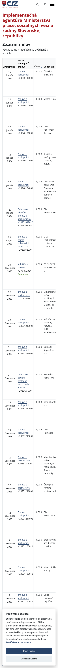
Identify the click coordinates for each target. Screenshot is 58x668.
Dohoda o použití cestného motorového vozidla (24, 381)
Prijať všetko (29, 651)
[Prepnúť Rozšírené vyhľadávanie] (45, 4)
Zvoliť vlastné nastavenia (18, 642)
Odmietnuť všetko (29, 659)
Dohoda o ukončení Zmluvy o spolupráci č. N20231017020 (25, 216)
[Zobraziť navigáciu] (52, 4)
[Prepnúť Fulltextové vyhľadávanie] (37, 4)
